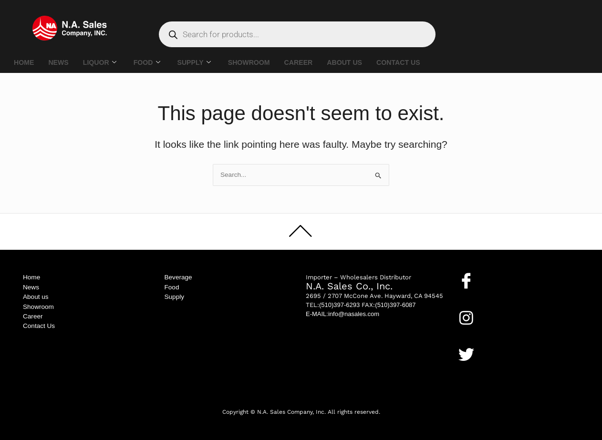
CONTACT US (413, 63)
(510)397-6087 (395, 304)
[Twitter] (466, 354)
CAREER (309, 63)
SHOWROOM (257, 63)
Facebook (473, 295)
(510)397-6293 (339, 304)
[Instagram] (466, 318)
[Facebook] (466, 280)
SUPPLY (200, 63)
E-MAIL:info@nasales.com (342, 313)
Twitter (470, 369)
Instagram (474, 333)
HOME (24, 63)
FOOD (151, 63)
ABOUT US (356, 63)
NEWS (60, 63)
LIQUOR (102, 63)
